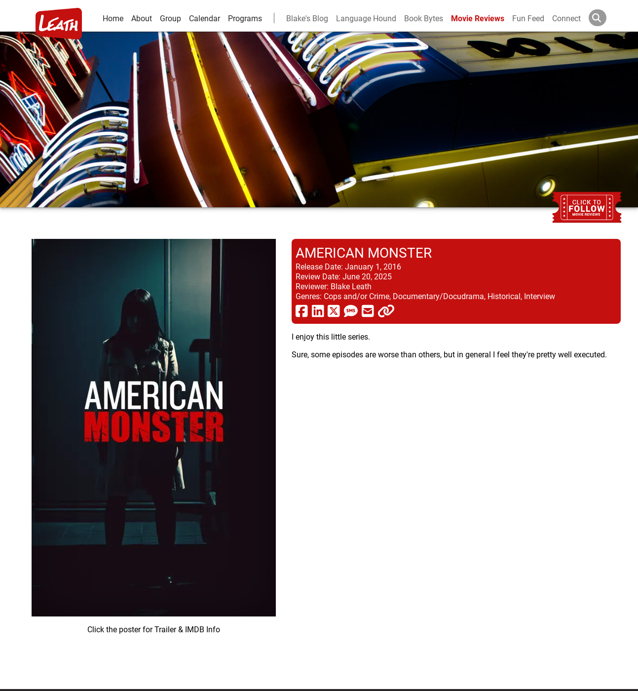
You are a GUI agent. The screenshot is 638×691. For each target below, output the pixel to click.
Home (113, 18)
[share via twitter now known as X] (334, 310)
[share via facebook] (302, 310)
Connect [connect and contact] (566, 18)
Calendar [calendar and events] (204, 18)
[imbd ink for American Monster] (154, 456)
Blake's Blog (307, 18)
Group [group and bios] (170, 18)
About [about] (141, 18)
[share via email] (368, 310)
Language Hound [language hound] (366, 18)
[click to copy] (386, 310)
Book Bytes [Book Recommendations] (423, 18)
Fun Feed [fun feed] (528, 18)
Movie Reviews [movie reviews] (477, 18)
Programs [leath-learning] (245, 18)
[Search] (605, 18)
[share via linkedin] (318, 310)
